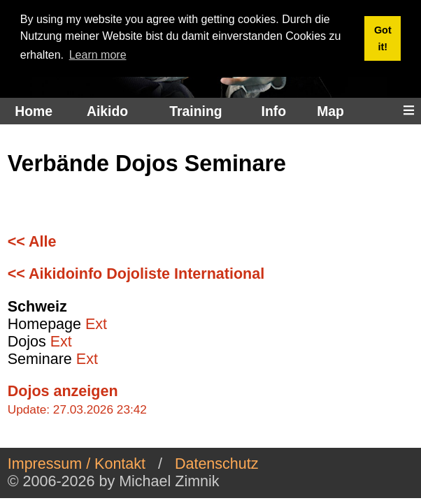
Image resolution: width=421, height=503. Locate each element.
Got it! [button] (383, 38)
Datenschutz (217, 463)
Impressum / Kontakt (76, 463)
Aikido (107, 111)
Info (274, 111)
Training (195, 111)
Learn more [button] (98, 55)
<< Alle (32, 241)
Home (33, 111)
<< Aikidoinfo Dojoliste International (136, 273)
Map (330, 111)
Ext (96, 324)
